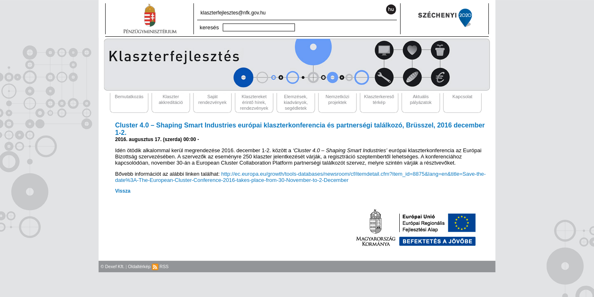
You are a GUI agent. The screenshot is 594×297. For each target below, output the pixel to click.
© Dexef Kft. (113, 266)
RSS (160, 266)
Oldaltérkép (139, 266)
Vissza (122, 191)
